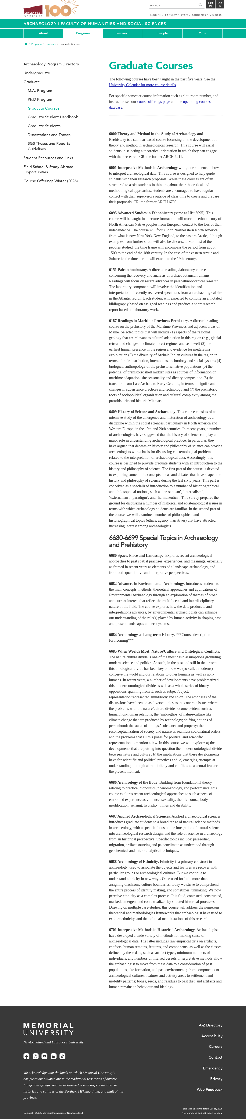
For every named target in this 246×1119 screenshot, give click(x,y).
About (43, 33)
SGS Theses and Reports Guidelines (49, 146)
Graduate (51, 44)
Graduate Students (44, 126)
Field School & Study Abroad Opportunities (48, 169)
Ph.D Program (40, 99)
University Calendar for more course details (142, 85)
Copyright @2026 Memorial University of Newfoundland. (53, 1113)
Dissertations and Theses (49, 135)
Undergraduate (36, 73)
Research (122, 33)
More (202, 33)
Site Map (187, 1108)
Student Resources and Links (48, 158)
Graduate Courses (43, 108)
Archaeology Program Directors (51, 64)
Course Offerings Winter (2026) (50, 181)
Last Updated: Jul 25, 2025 (208, 1108)
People (163, 33)
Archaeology (40, 23)
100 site (62, 8)
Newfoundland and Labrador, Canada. (202, 1113)
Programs (83, 33)
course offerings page (153, 101)
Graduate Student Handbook (53, 117)
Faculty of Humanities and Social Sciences (113, 23)
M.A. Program (40, 90)
